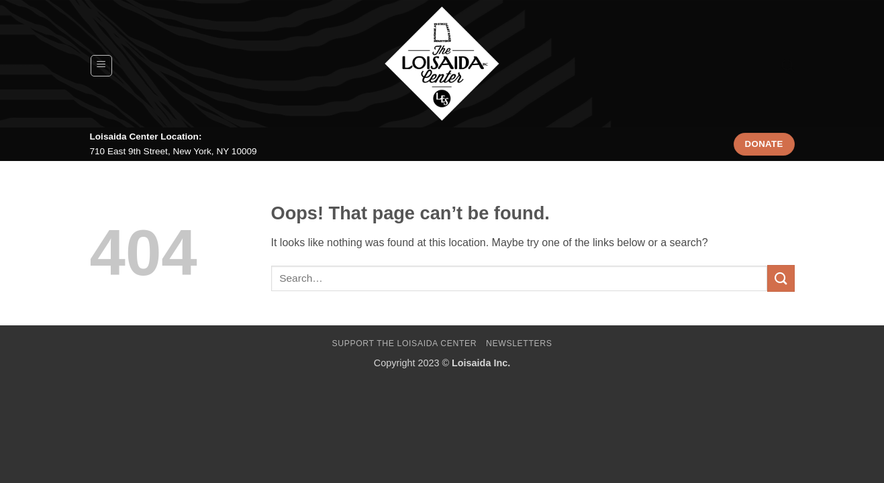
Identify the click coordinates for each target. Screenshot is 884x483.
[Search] (787, 65)
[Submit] (780, 278)
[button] (101, 65)
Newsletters (519, 343)
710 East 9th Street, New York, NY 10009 (173, 151)
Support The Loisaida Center (404, 343)
